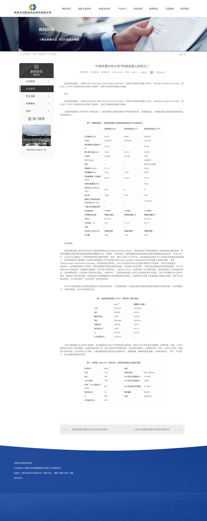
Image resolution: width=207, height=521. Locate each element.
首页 (34, 54)
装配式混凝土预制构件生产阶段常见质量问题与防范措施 (91, 429)
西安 (66, 473)
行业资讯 (53, 54)
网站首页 (66, 9)
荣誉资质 (138, 9)
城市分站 (47, 473)
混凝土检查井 (84, 9)
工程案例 (169, 9)
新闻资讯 (153, 9)
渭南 (71, 473)
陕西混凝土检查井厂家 (36, 150)
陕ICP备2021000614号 (32, 473)
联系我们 (185, 9)
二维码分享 (159, 72)
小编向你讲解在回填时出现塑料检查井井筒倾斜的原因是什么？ (157, 429)
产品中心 (122, 9)
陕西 (56, 473)
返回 (183, 54)
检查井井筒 (104, 9)
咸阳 (61, 473)
